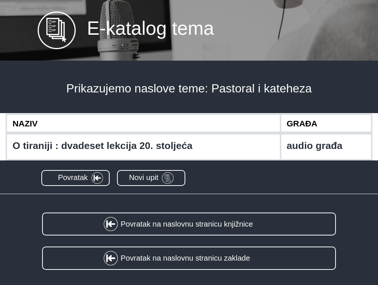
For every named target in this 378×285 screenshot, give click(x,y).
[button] (75, 178)
